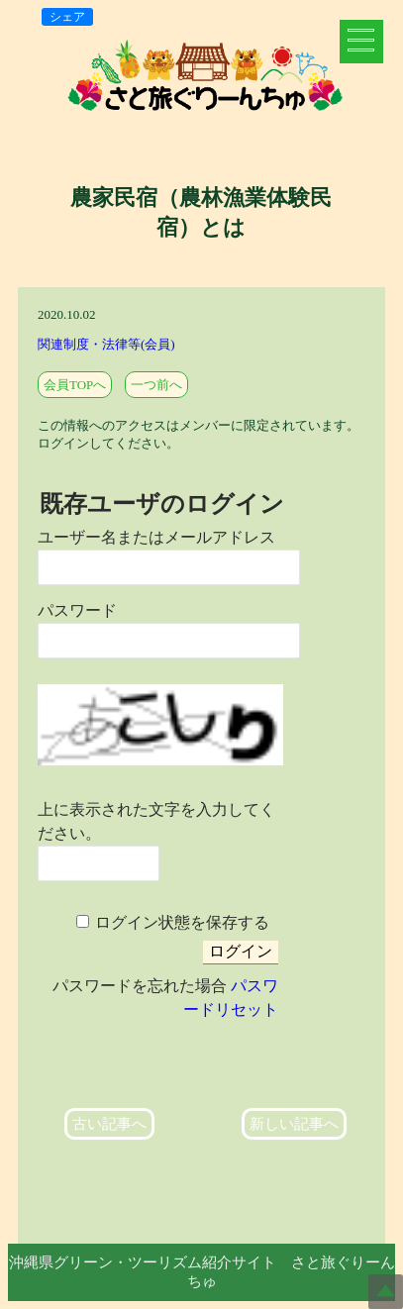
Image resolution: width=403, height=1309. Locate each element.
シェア (67, 17)
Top (385, 1291)
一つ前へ (156, 384)
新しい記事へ (294, 1124)
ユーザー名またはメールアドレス (156, 537)
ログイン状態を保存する (182, 922)
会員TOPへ (75, 384)
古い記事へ (109, 1124)
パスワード (77, 610)
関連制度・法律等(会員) (106, 344)
